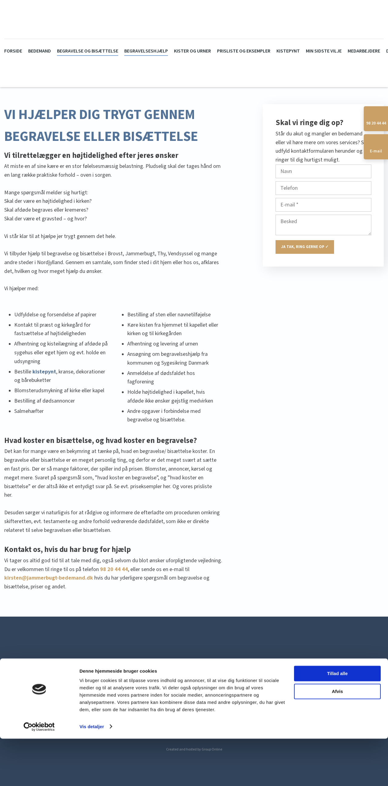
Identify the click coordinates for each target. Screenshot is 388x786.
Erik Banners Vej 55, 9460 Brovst (84, 691)
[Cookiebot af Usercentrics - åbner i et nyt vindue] (39, 774)
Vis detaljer (91, 774)
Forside (13, 51)
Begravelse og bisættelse (87, 51)
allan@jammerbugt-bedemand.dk (301, 691)
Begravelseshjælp (146, 51)
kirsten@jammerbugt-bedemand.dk (48, 577)
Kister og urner (192, 51)
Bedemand (39, 51)
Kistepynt (288, 51)
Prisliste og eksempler (243, 51)
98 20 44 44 (114, 569)
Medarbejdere (364, 51)
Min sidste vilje (324, 51)
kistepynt (44, 371)
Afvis (337, 738)
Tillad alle (337, 721)
